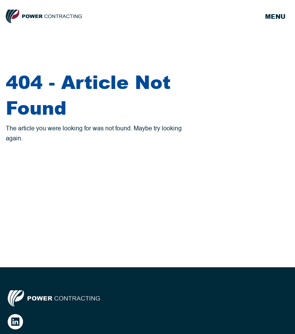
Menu (275, 16)
